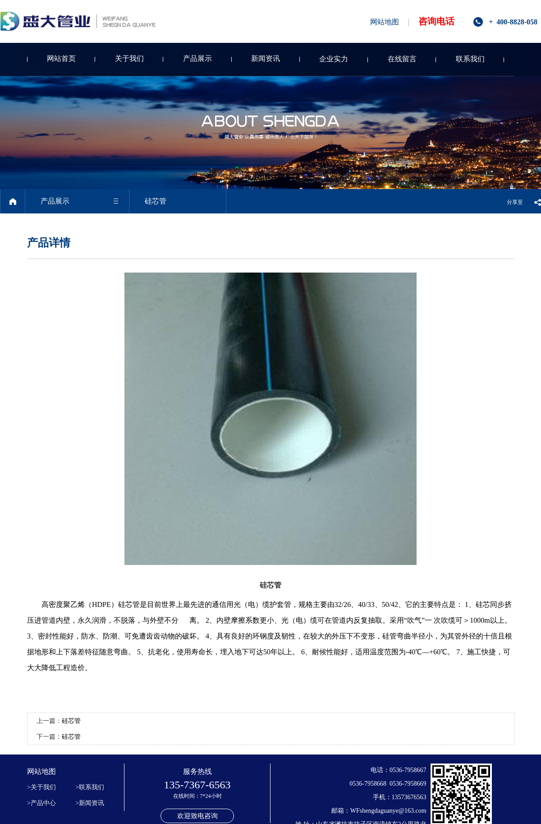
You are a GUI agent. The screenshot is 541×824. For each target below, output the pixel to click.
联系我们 (470, 59)
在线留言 (402, 59)
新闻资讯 (265, 58)
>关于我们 (41, 787)
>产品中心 (41, 803)
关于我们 (129, 58)
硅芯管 (71, 721)
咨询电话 (436, 21)
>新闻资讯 (90, 803)
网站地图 (384, 22)
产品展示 (197, 58)
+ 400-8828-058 (513, 22)
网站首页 (61, 58)
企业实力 (333, 59)
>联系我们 (90, 787)
